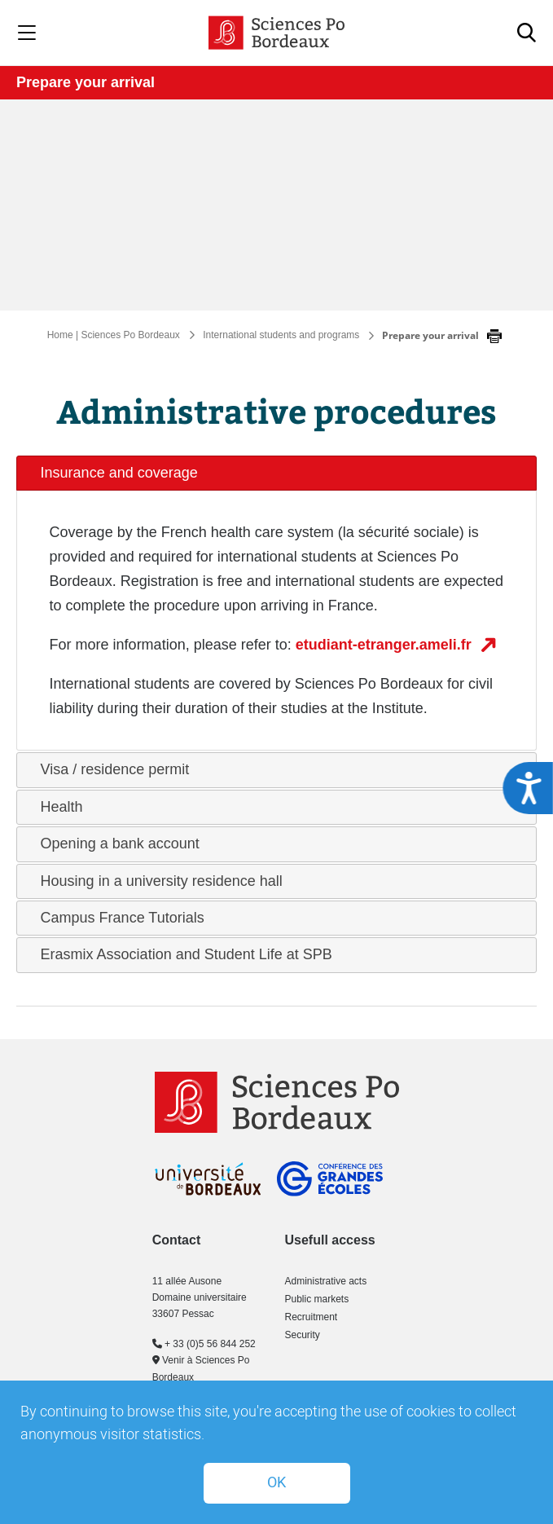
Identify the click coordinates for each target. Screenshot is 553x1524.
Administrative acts (326, 1281)
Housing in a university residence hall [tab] (155, 881)
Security (302, 1335)
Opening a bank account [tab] (114, 843)
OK (276, 1483)
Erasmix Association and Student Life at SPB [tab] (180, 954)
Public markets (317, 1299)
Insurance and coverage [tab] (113, 473)
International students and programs (281, 335)
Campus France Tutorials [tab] (116, 918)
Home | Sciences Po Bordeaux (113, 335)
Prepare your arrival (85, 82)
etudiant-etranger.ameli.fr (386, 644)
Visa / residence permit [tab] (109, 769)
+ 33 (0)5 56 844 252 (204, 1344)
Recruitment (311, 1317)
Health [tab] (55, 807)
